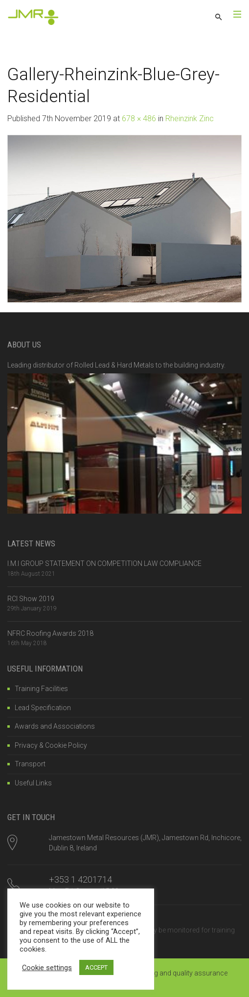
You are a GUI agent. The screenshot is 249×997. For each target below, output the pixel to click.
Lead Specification (43, 708)
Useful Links (33, 783)
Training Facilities (41, 689)
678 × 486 (139, 118)
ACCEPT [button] (96, 967)
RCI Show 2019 (30, 599)
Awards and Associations (55, 726)
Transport (30, 764)
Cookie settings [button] (47, 967)
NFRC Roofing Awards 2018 (50, 633)
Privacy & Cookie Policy (51, 745)
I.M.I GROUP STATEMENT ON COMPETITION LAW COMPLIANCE (104, 563)
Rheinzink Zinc (189, 118)
